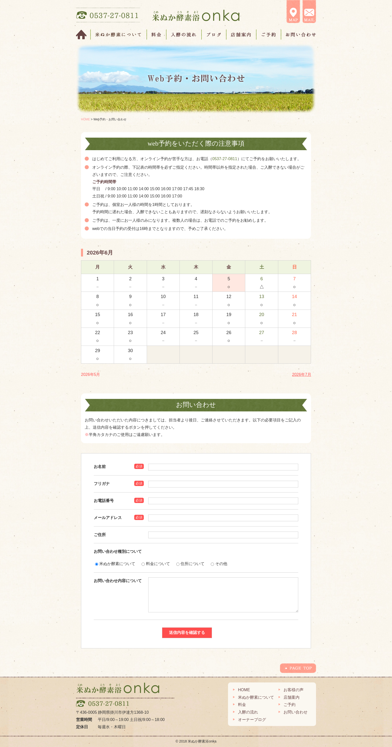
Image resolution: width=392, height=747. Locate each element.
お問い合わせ (298, 34)
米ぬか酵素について (119, 34)
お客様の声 (294, 690)
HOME (83, 34)
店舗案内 (241, 34)
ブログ (214, 34)
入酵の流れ (184, 34)
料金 (156, 34)
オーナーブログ (252, 719)
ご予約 (268, 34)
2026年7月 (301, 374)
